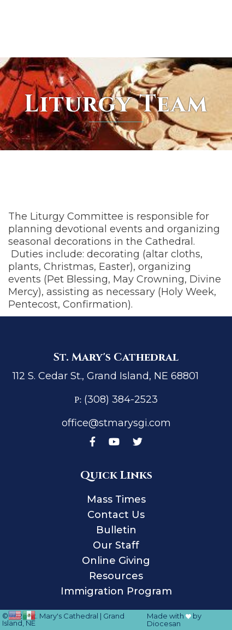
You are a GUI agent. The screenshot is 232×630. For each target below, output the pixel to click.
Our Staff (116, 545)
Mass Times (116, 499)
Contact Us (116, 515)
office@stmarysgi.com (116, 423)
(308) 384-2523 (121, 399)
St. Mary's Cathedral (63, 615)
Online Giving (116, 561)
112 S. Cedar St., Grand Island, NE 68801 (106, 376)
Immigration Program (116, 591)
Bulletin (116, 530)
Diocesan (164, 623)
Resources (116, 576)
